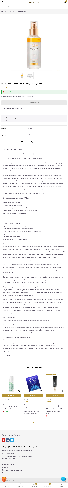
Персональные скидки (9, 473)
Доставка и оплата (8, 464)
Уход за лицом (21, 11)
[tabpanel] (11, 396)
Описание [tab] (25, 142)
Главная (4, 11)
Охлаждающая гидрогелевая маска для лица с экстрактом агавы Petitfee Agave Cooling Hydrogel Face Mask (32, 409)
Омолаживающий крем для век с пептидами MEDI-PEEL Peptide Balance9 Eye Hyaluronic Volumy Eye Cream (54, 409)
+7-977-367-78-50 (11, 434)
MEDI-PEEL (6, 399)
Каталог (11, 11)
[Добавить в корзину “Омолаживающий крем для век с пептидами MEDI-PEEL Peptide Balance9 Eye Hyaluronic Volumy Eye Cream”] (55, 395)
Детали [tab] (34, 142)
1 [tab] (33, 422)
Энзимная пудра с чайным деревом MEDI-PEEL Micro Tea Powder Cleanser (11, 407)
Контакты (5, 467)
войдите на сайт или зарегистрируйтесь (17, 120)
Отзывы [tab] (42, 142)
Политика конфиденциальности (12, 470)
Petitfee (26, 399)
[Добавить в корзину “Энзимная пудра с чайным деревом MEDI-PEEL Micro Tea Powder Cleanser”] (11, 395)
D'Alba (29, 128)
